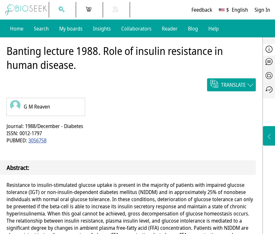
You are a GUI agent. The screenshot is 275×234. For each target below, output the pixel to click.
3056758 (37, 140)
